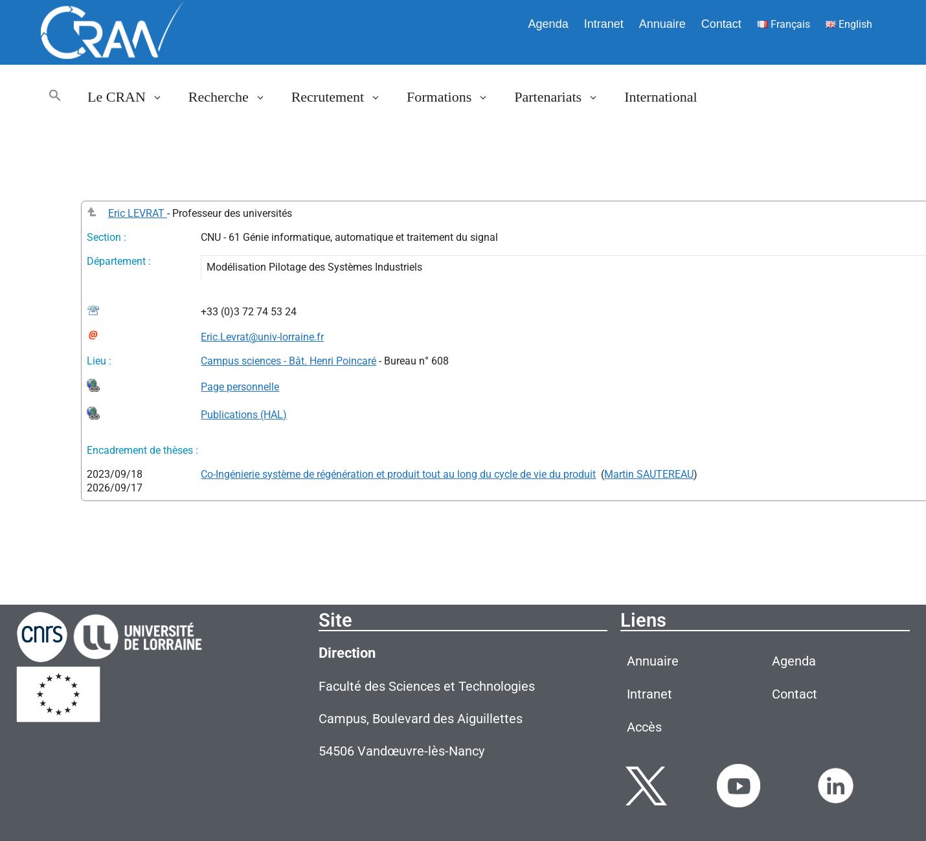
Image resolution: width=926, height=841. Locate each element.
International (660, 97)
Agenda (548, 23)
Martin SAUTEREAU (649, 474)
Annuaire (662, 23)
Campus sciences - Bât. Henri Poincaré (288, 361)
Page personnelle (240, 387)
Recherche (233, 97)
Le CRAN (131, 97)
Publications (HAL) (244, 415)
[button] (55, 97)
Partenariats (562, 97)
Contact (721, 23)
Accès (644, 727)
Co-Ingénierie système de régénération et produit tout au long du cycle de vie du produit (398, 474)
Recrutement (342, 97)
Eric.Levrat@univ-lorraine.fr (262, 337)
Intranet (604, 23)
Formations (454, 97)
